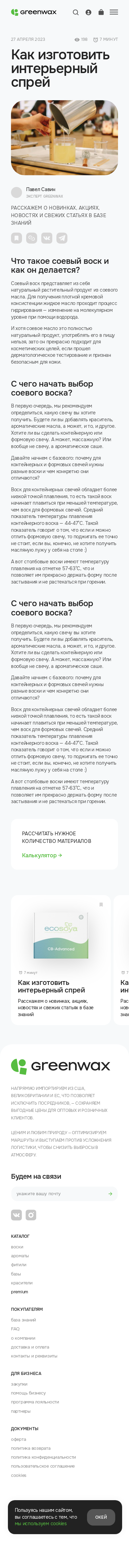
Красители (22, 1283)
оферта (18, 1439)
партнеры (21, 1411)
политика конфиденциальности (43, 1457)
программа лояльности (35, 1402)
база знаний (23, 1320)
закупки (19, 1384)
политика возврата (31, 1448)
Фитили (18, 1265)
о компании (23, 1338)
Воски (17, 1247)
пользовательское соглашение (43, 1466)
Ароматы (20, 1256)
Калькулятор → (42, 855)
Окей (101, 1517)
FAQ (15, 1329)
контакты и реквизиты (34, 1356)
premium (19, 1292)
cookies (18, 1475)
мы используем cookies (41, 1523)
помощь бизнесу (28, 1393)
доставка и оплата (30, 1347)
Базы (16, 1274)
